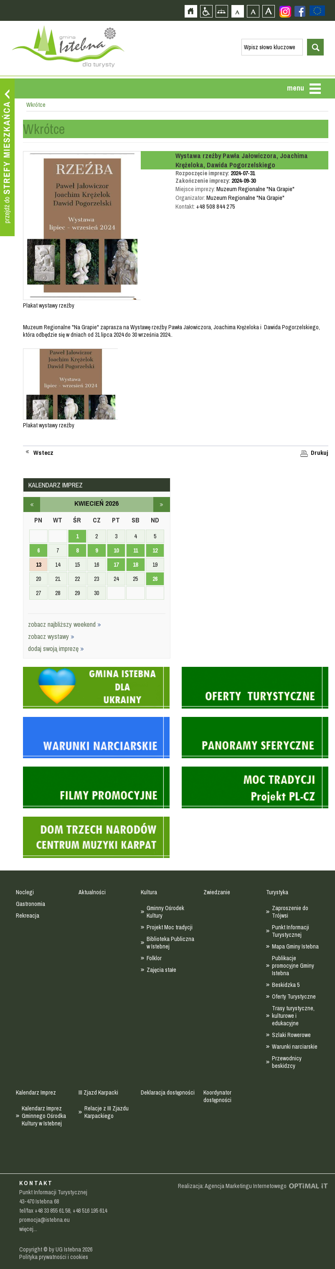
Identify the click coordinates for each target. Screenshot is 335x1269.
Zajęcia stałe (161, 970)
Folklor (154, 958)
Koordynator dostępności (217, 1096)
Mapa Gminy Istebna (295, 946)
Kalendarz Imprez (36, 1092)
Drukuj (319, 453)
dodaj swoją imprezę (56, 648)
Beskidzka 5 (285, 985)
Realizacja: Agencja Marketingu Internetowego (232, 1186)
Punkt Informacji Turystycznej (290, 931)
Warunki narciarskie (294, 1046)
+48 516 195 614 (90, 1210)
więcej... (28, 1229)
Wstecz (43, 453)
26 (154, 579)
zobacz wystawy (51, 636)
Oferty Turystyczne (294, 996)
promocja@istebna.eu (44, 1220)
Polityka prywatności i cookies (53, 1257)
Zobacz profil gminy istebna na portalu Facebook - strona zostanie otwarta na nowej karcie (299, 11)
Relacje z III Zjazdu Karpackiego (106, 1112)
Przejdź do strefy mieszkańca (7, 157)
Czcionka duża (268, 11)
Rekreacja (27, 915)
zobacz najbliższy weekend (64, 624)
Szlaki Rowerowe (291, 1035)
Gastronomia (30, 904)
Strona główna (191, 11)
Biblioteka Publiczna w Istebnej (170, 942)
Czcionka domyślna (237, 11)
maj (161, 504)
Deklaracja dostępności (168, 1092)
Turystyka (277, 892)
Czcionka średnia (253, 11)
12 (154, 550)
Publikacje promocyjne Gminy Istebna (293, 965)
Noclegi (25, 892)
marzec (31, 504)
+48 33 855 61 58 (52, 1210)
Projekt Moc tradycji (170, 927)
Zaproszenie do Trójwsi (290, 911)
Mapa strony (221, 11)
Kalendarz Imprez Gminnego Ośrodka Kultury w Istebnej (44, 1116)
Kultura (149, 892)
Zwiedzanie (216, 892)
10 (116, 550)
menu (295, 88)
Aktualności (92, 892)
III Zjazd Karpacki (98, 1092)
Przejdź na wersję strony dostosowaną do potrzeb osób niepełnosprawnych (206, 11)
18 (135, 564)
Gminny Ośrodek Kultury (165, 911)
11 (135, 550)
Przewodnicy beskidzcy (287, 1062)
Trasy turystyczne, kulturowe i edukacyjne (293, 1015)
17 (116, 564)
